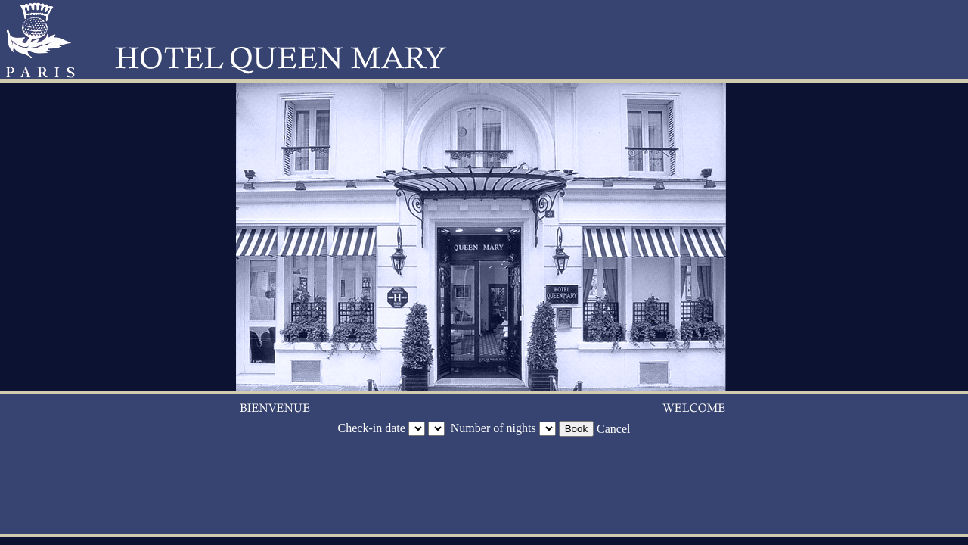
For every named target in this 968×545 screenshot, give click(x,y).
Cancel (613, 428)
